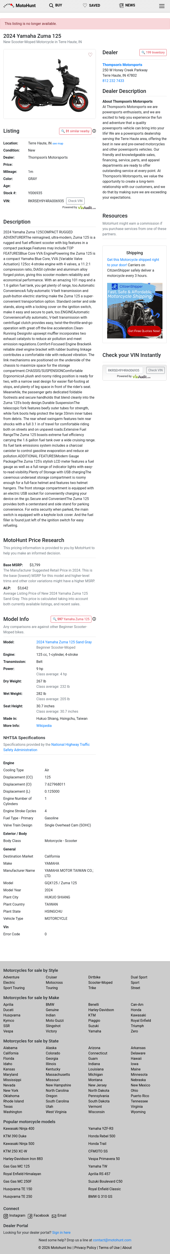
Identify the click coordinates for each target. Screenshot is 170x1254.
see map (57, 143)
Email (62, 1215)
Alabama (10, 1048)
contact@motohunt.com (112, 1240)
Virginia (137, 1106)
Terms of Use (109, 1248)
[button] (94, 131)
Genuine (52, 1010)
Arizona (94, 1048)
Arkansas (138, 1048)
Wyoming (138, 1112)
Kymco (8, 1020)
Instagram (17, 1215)
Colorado (53, 1053)
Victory (51, 1031)
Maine (136, 1069)
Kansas (9, 1069)
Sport (135, 982)
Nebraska (138, 1080)
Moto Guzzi (55, 1020)
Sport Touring (14, 988)
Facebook (41, 1215)
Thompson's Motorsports (122, 65)
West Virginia (56, 1112)
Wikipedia (44, 726)
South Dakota (99, 1101)
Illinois (51, 1064)
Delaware (138, 1053)
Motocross (54, 982)
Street (135, 988)
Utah (49, 1106)
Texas (8, 1106)
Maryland (10, 1074)
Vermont (95, 1106)
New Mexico (140, 1085)
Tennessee (139, 1101)
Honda (136, 1010)
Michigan (95, 1074)
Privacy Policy (85, 1248)
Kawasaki (138, 1015)
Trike (92, 988)
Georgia (52, 1058)
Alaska (51, 1048)
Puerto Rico (140, 1096)
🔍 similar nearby (75, 131)
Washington (12, 1112)
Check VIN (75, 201)
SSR (6, 1026)
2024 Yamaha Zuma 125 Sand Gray (64, 642)
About (127, 1248)
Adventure (11, 977)
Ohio (134, 1090)
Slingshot (53, 1026)
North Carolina (57, 1090)
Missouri (53, 1080)
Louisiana (96, 1069)
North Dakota (98, 1090)
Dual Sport (139, 977)
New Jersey (97, 1085)
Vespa (8, 1031)
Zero (134, 1031)
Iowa (134, 1064)
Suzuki (93, 1026)
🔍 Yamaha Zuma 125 (71, 619)
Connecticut (97, 1053)
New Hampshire (58, 1085)
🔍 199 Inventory (153, 52)
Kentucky (53, 1069)
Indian (51, 1015)
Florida (8, 1058)
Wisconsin (96, 1112)
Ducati (8, 1010)
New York (10, 1090)
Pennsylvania (98, 1096)
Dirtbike (94, 977)
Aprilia (8, 1004)
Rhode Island (13, 1101)
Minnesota (139, 1074)
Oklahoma (11, 1096)
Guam (93, 1058)
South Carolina (57, 1101)
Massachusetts (58, 1074)
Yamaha (94, 1031)
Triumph (137, 1026)
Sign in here (61, 1232)
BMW (50, 1004)
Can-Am (137, 1004)
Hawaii (136, 1058)
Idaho (7, 1064)
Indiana (94, 1064)
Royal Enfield (141, 1020)
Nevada (9, 1085)
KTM (92, 1015)
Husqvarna (11, 1015)
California (10, 1053)
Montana (95, 1080)
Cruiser (51, 977)
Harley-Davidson (101, 1010)
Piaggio (94, 1020)
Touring (52, 988)
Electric (9, 982)
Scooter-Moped (100, 982)
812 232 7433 (113, 81)
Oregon (51, 1096)
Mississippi (12, 1080)
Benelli (93, 1004)
